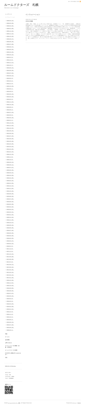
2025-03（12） (10, 54)
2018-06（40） (10, 232)
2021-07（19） (10, 135)
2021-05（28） (10, 141)
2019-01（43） (10, 214)
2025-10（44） (10, 36)
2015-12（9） (10, 311)
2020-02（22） (10, 180)
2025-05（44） (10, 49)
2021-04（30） (10, 143)
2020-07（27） (10, 167)
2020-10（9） (10, 159)
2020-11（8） (10, 156)
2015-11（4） (10, 314)
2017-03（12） (10, 272)
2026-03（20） (10, 23)
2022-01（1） (10, 120)
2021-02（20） (10, 149)
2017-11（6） (10, 251)
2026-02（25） (10, 25)
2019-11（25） (10, 188)
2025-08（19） (10, 41)
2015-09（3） (10, 319)
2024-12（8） (10, 59)
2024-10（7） (10, 65)
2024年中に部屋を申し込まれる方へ (13, 354)
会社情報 (7, 339)
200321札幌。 (30, 21)
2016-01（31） (10, 309)
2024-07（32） (10, 73)
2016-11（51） (10, 282)
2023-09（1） (10, 88)
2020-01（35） (10, 183)
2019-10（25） (10, 191)
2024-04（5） (10, 80)
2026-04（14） (10, 20)
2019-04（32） (10, 206)
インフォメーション (10, 17)
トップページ (8, 14)
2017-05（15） (10, 267)
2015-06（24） (10, 327)
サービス (7, 336)
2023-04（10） (10, 96)
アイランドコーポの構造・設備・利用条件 (12, 346)
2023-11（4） (10, 83)
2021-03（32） (10, 146)
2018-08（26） (10, 227)
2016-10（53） (10, 285)
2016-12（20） (10, 280)
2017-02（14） (10, 274)
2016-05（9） (10, 298)
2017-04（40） (10, 269)
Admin (79, 403)
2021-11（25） (10, 125)
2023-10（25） (10, 86)
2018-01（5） (10, 246)
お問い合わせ (8, 342)
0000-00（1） (10, 330)
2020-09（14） (10, 162)
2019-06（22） (10, 201)
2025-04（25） (10, 52)
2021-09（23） (10, 130)
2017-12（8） (10, 248)
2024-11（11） (10, 62)
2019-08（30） (10, 196)
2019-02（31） (10, 212)
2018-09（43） (10, 225)
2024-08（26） (10, 70)
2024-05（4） (10, 78)
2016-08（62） (10, 290)
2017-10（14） (10, 253)
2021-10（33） (10, 128)
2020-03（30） (10, 177)
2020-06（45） (10, 170)
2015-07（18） (10, 324)
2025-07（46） (10, 44)
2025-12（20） (10, 31)
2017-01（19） (10, 277)
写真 (6, 334)
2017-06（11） (10, 264)
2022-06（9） (10, 114)
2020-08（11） (10, 164)
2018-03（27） (10, 240)
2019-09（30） (10, 193)
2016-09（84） (10, 288)
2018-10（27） (10, 222)
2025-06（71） (10, 46)
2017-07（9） (10, 261)
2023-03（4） (10, 99)
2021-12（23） (10, 122)
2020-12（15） (10, 154)
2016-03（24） (10, 303)
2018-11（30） (10, 219)
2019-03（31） (10, 209)
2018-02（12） (10, 243)
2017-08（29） (10, 259)
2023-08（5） (10, 91)
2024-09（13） (10, 67)
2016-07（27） (10, 293)
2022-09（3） (10, 107)
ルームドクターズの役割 (11, 350)
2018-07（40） (10, 230)
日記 (6, 357)
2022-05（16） (10, 117)
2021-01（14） (10, 151)
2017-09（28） (10, 256)
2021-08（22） (10, 133)
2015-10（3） (10, 316)
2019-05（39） (10, 204)
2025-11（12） (10, 33)
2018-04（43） (10, 238)
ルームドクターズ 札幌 (21, 4)
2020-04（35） (10, 175)
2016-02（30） (10, 306)
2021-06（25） (10, 138)
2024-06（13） (10, 75)
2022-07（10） (10, 112)
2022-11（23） (10, 101)
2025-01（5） (10, 57)
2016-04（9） (10, 301)
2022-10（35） (10, 104)
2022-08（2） (10, 109)
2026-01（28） (10, 28)
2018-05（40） (10, 235)
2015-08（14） (10, 322)
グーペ (74, 403)
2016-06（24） (10, 295)
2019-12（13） (10, 185)
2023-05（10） (10, 93)
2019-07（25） (10, 198)
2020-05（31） (10, 172)
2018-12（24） (10, 217)
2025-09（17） (10, 38)
